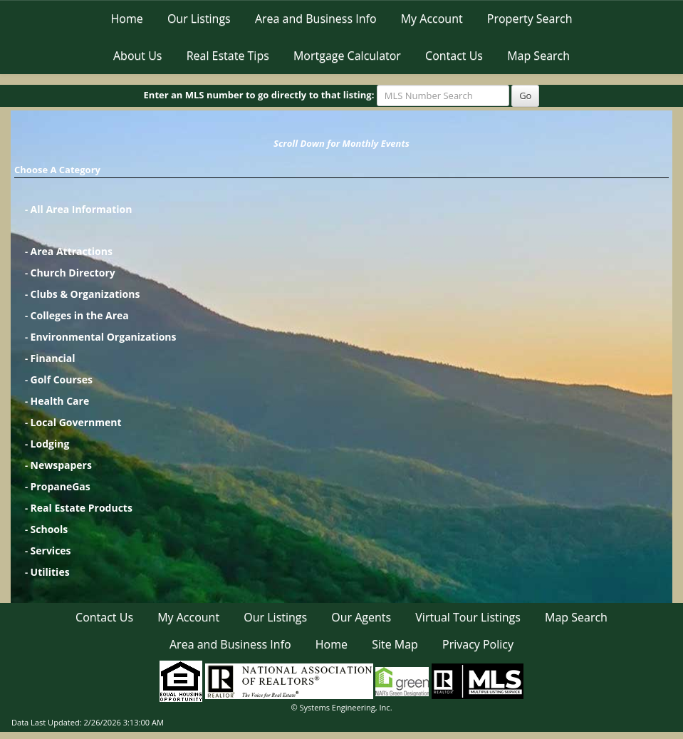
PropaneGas (60, 486)
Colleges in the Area (80, 315)
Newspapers (61, 465)
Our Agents (361, 617)
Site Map (395, 644)
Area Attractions (72, 251)
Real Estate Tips (228, 55)
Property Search (530, 18)
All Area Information (81, 209)
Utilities (50, 572)
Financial (53, 358)
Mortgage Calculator (347, 55)
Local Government (76, 422)
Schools (49, 529)
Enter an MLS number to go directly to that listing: (259, 94)
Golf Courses (62, 379)
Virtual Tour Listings (468, 617)
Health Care (60, 401)
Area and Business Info (316, 18)
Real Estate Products (81, 508)
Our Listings (199, 18)
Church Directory (73, 272)
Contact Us (454, 55)
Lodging (50, 443)
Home (127, 18)
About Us (137, 55)
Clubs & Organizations (85, 294)
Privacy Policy (477, 644)
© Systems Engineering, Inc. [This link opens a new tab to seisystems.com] (341, 707)
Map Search (538, 55)
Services (51, 550)
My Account (432, 18)
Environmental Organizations (104, 336)
